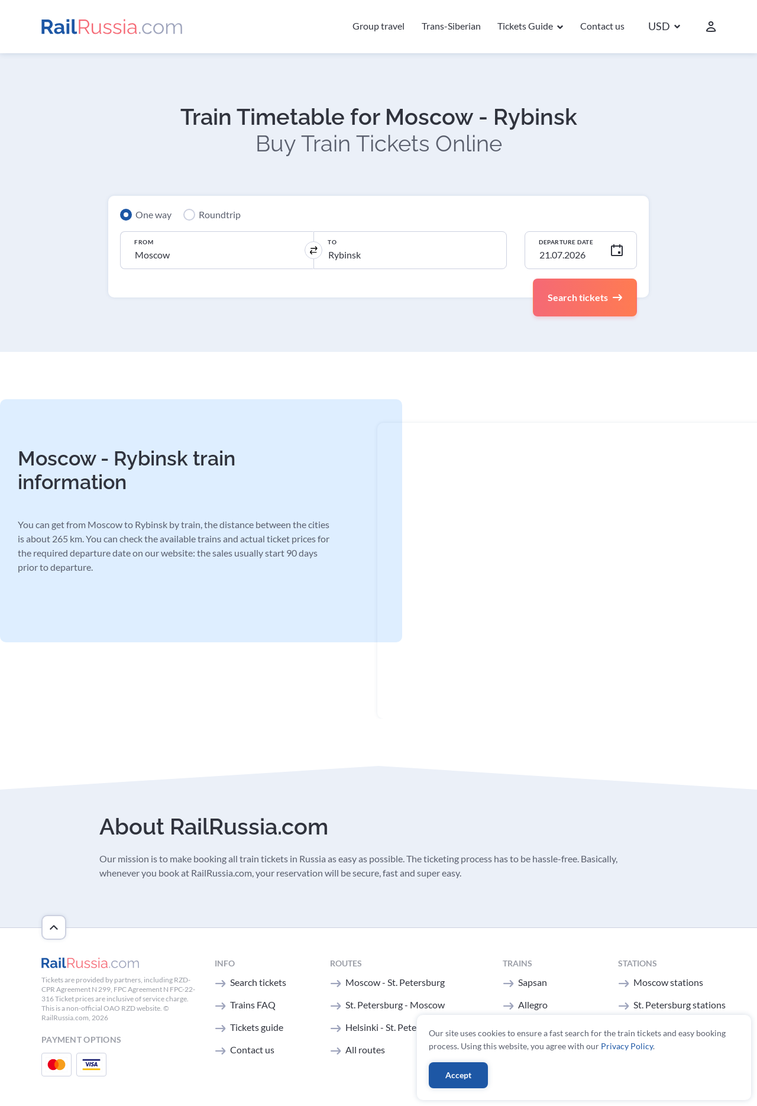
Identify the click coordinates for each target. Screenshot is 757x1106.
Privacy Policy (627, 1046)
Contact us (602, 25)
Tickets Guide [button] (526, 25)
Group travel (378, 25)
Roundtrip (220, 214)
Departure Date (566, 241)
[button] (664, 27)
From (143, 241)
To (332, 241)
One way (153, 214)
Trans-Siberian (451, 25)
